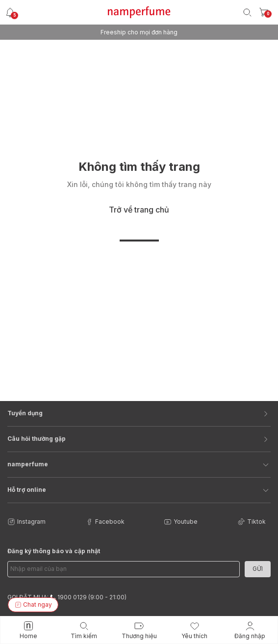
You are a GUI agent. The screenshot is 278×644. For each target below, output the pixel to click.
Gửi (258, 568)
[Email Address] (123, 569)
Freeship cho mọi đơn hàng (139, 32)
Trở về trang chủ (139, 210)
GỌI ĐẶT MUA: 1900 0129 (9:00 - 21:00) (66, 597)
